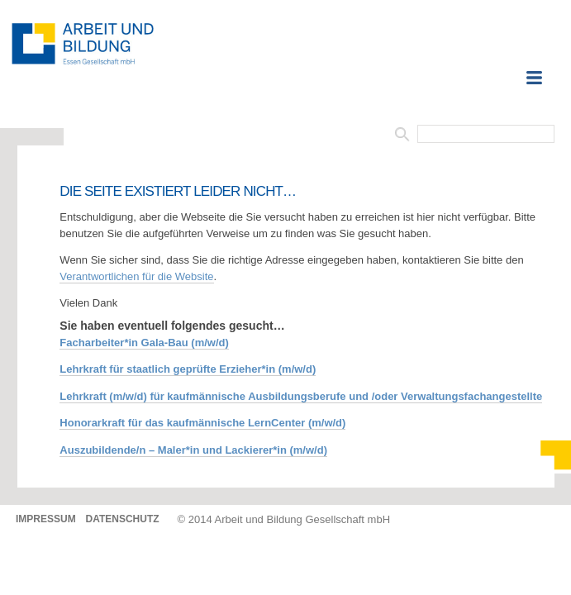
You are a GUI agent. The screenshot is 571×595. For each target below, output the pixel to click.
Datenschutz (122, 519)
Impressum (46, 519)
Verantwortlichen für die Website (136, 276)
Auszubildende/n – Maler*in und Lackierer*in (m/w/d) (193, 450)
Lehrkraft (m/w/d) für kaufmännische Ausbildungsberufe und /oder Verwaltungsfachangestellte (300, 396)
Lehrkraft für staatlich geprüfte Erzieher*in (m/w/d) (187, 369)
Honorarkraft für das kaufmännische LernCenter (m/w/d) (202, 422)
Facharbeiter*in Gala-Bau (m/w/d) (143, 342)
